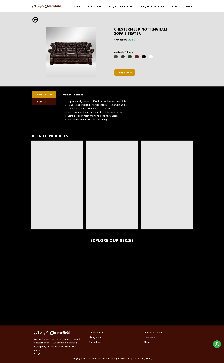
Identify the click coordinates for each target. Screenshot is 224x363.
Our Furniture (96, 332)
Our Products (94, 6)
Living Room (95, 337)
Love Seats (149, 337)
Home (76, 6)
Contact (175, 6)
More (189, 6)
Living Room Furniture (120, 6)
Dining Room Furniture (151, 6)
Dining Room (95, 341)
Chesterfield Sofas (153, 332)
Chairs (147, 341)
